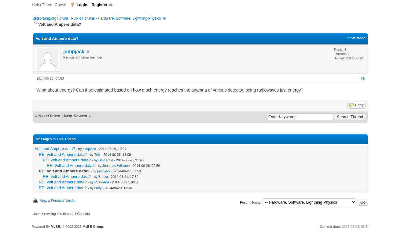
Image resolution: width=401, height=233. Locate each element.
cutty (97, 188)
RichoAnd (101, 182)
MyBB (55, 226)
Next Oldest (50, 116)
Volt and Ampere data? (55, 148)
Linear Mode (355, 38)
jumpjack (73, 51)
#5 (363, 78)
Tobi (97, 154)
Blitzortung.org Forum (50, 18)
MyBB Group (93, 226)
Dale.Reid (105, 160)
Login (81, 4)
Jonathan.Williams (116, 165)
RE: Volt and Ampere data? (63, 154)
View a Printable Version (58, 200)
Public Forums (83, 18)
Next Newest (75, 116)
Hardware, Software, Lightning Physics (129, 18)
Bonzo (103, 177)
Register (99, 4)
